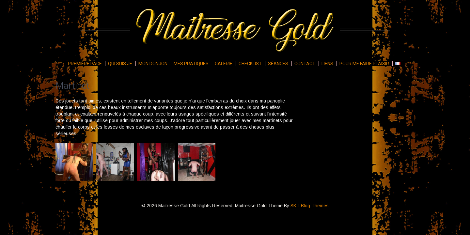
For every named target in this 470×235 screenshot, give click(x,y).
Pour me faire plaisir (364, 63)
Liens (327, 63)
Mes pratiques (191, 63)
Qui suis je (120, 63)
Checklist (250, 63)
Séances (278, 63)
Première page (85, 63)
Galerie (223, 63)
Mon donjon (152, 63)
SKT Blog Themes (309, 205)
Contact (304, 63)
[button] (74, 162)
